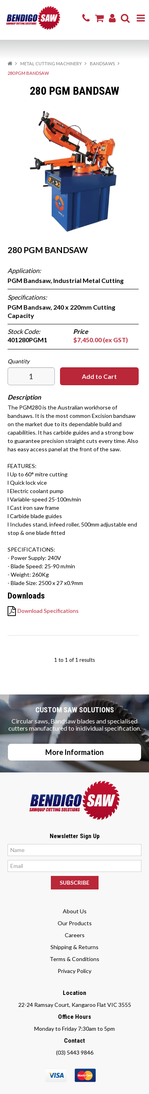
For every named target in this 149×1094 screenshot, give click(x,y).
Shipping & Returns (74, 947)
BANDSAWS (102, 63)
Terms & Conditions (74, 959)
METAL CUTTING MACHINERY (51, 63)
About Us (75, 911)
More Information (74, 752)
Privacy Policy (74, 970)
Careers (75, 935)
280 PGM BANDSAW (48, 250)
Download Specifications (48, 610)
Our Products (75, 923)
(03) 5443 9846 (74, 1052)
